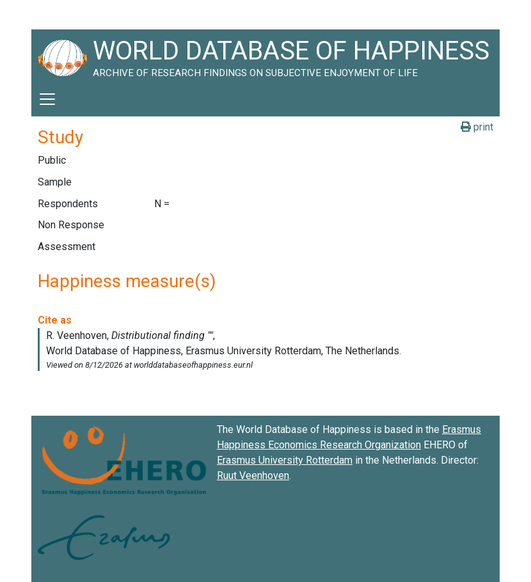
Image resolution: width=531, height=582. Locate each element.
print (477, 127)
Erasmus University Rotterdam (285, 460)
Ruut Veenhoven (253, 475)
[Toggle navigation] (47, 99)
